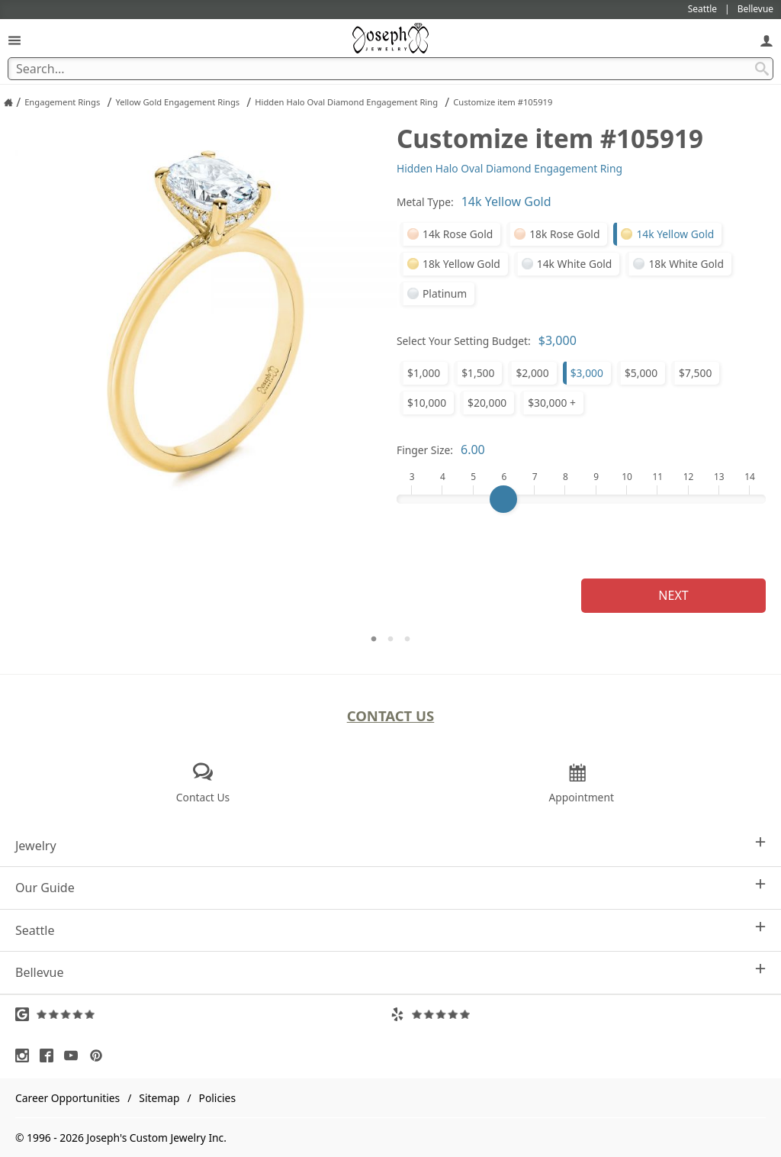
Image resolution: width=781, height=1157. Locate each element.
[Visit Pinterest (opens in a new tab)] (100, 1055)
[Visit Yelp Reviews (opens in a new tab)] (578, 1014)
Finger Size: (425, 450)
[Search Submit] (761, 68)
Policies (217, 1098)
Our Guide (390, 887)
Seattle (390, 930)
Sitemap (159, 1098)
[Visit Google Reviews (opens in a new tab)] (202, 1014)
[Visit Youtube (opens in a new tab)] (74, 1055)
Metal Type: (425, 202)
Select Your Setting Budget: (464, 341)
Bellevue (390, 972)
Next (673, 595)
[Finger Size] (581, 499)
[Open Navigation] (14, 40)
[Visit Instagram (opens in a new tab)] (26, 1055)
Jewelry (390, 845)
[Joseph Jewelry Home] (8, 102)
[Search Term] (390, 68)
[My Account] (766, 40)
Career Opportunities (67, 1098)
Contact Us (391, 715)
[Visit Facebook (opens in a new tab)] (50, 1055)
